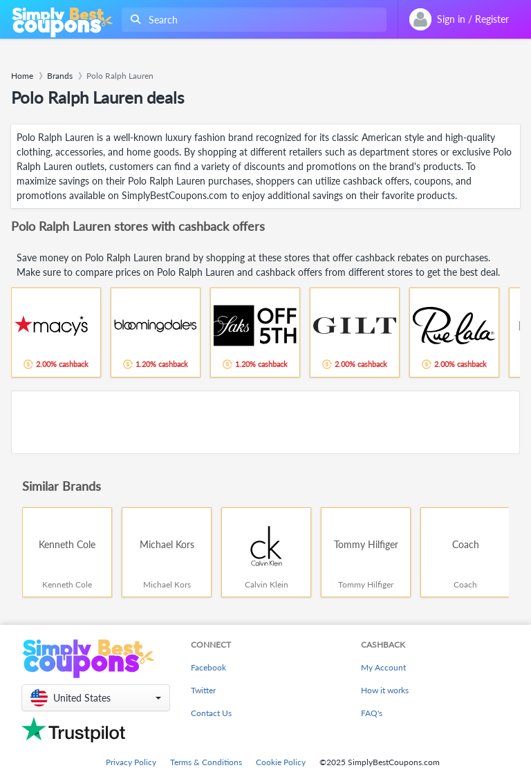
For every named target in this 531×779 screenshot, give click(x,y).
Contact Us (211, 713)
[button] (95, 697)
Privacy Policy (131, 762)
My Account (383, 667)
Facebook (208, 667)
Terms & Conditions (206, 762)
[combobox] (251, 19)
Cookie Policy (281, 762)
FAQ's (371, 713)
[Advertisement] (265, 422)
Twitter (203, 690)
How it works (385, 690)
